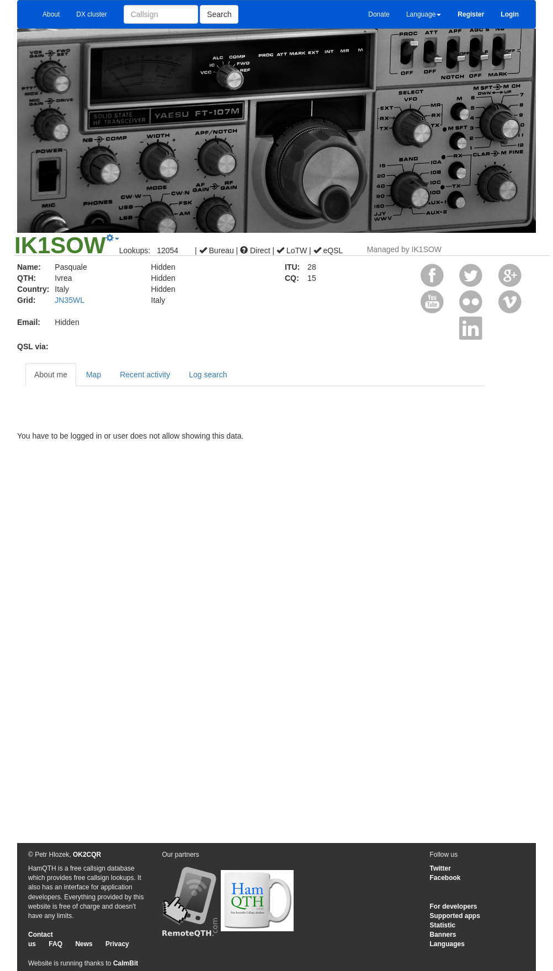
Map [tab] (93, 374)
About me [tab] (50, 374)
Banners (443, 934)
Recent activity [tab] (145, 374)
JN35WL (69, 300)
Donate (379, 14)
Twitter (440, 868)
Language (423, 14)
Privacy (117, 944)
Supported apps (455, 916)
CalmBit (125, 963)
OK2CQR (87, 854)
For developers (453, 906)
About (51, 14)
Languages (447, 944)
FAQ (55, 944)
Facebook (445, 878)
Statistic (443, 925)
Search (219, 14)
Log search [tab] (208, 374)
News (83, 944)
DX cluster (91, 14)
